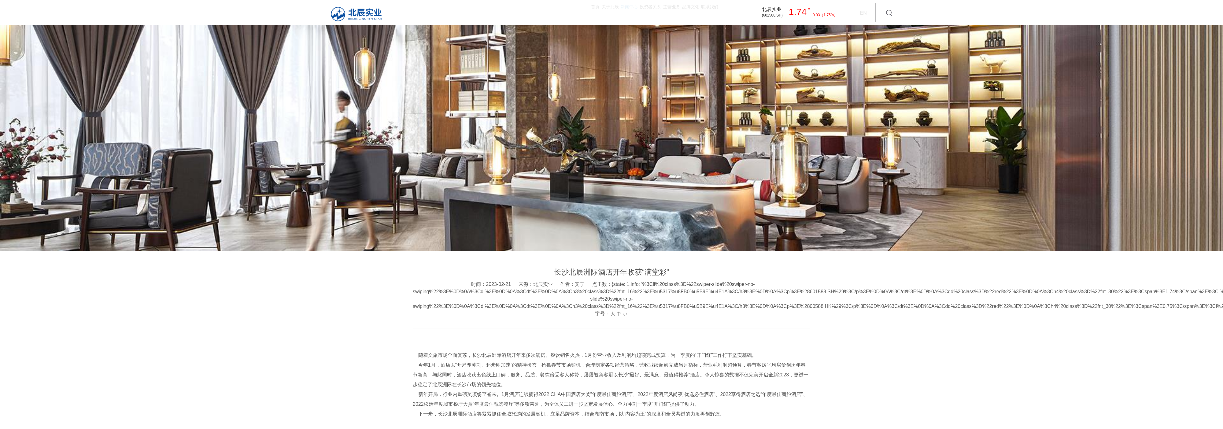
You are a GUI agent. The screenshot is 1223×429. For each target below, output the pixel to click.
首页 (480, 12)
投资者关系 (587, 12)
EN (863, 13)
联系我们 (700, 12)
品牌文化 (663, 12)
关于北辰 (512, 12)
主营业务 (627, 12)
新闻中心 (548, 12)
